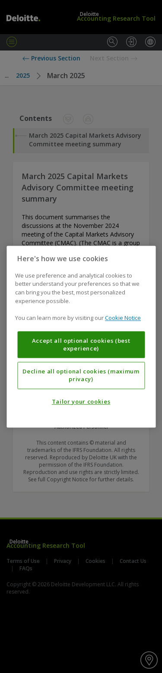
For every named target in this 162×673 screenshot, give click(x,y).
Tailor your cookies (81, 401)
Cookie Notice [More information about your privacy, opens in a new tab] (123, 318)
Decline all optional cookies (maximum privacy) (80, 375)
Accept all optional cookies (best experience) (81, 344)
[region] (81, 336)
